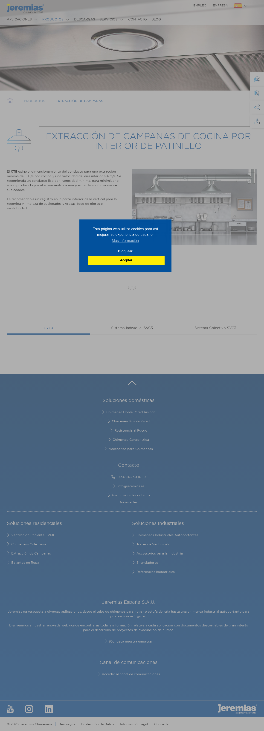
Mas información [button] (125, 241)
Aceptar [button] (126, 260)
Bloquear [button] (125, 251)
